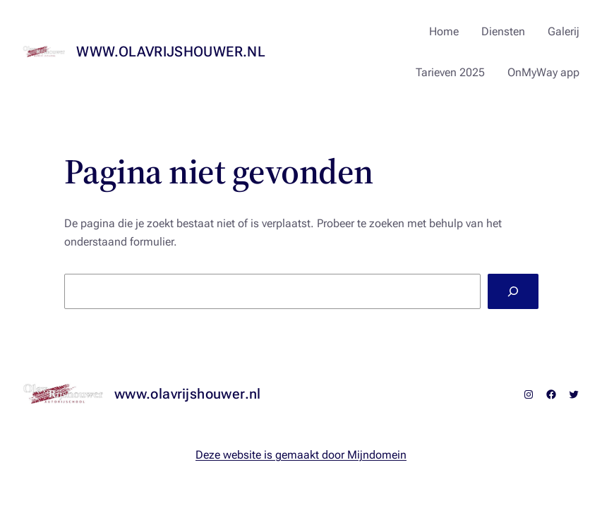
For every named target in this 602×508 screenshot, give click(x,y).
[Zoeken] (513, 291)
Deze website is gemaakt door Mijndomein (301, 454)
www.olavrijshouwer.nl (170, 51)
